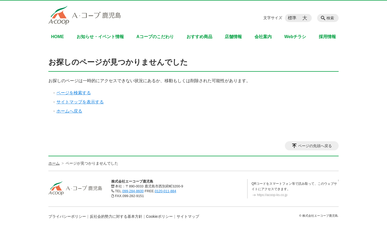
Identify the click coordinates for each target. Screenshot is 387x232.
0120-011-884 (165, 191)
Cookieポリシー (159, 216)
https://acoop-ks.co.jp (272, 195)
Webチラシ (295, 36)
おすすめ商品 (199, 36)
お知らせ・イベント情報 (100, 36)
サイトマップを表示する (80, 102)
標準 (292, 18)
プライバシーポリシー (67, 216)
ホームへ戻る (69, 111)
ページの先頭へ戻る (315, 146)
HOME (57, 36)
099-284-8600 (133, 191)
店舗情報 (233, 36)
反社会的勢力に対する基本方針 (116, 216)
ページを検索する (73, 92)
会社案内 (263, 36)
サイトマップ (188, 216)
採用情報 (327, 36)
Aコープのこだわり (155, 36)
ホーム (54, 163)
